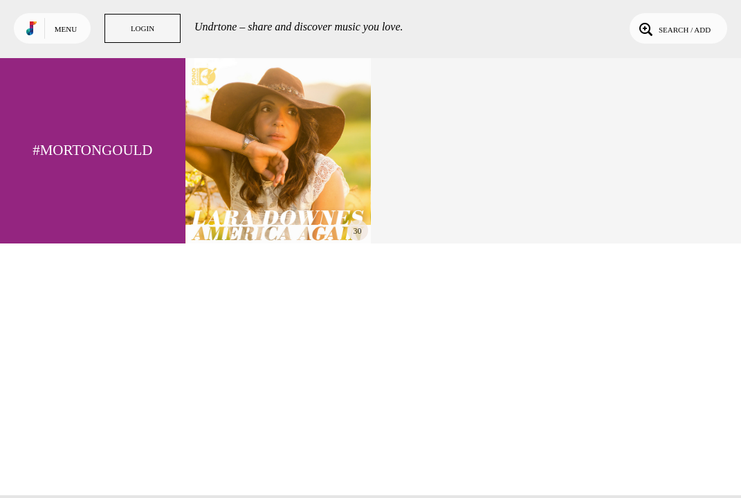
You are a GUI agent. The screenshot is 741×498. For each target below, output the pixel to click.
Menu (66, 29)
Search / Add (674, 28)
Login (142, 28)
